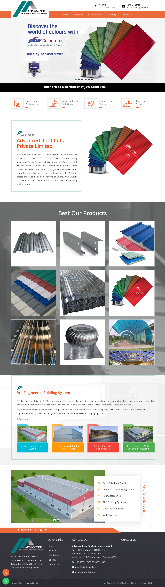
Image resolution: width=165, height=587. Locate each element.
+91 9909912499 (107, 7)
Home (65, 14)
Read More (23, 419)
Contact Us (127, 14)
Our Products (95, 14)
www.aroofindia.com (85, 572)
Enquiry (112, 14)
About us (78, 14)
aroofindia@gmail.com (137, 7)
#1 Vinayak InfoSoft (30, 583)
